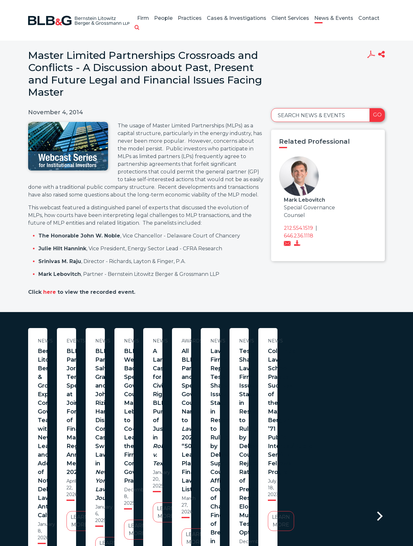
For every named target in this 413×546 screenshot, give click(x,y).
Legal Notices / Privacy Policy (194, 498)
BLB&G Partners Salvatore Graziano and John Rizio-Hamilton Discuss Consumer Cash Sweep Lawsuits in (356, 364)
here (50, 292)
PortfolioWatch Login (285, 498)
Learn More (90, 426)
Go (377, 115)
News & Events (333, 18)
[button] (137, 28)
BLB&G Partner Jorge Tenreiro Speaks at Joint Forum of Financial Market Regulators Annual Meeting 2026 (222, 364)
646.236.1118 (298, 236)
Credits (244, 498)
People (163, 18)
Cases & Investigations (236, 18)
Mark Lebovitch (304, 200)
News (89, 341)
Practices (190, 18)
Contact (368, 18)
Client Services (290, 18)
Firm (143, 18)
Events (223, 341)
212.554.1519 (298, 228)
